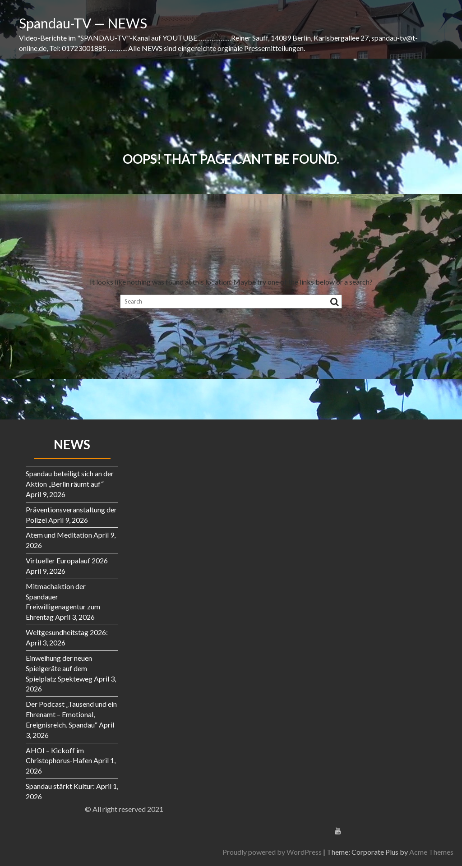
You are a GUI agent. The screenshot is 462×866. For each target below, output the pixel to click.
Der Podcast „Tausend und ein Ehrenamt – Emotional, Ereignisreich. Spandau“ (71, 714)
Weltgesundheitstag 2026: (67, 632)
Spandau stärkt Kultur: (60, 786)
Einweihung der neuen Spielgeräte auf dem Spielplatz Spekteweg (59, 668)
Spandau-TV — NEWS (83, 23)
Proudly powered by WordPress (400, 852)
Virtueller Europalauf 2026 (67, 560)
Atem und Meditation (59, 534)
